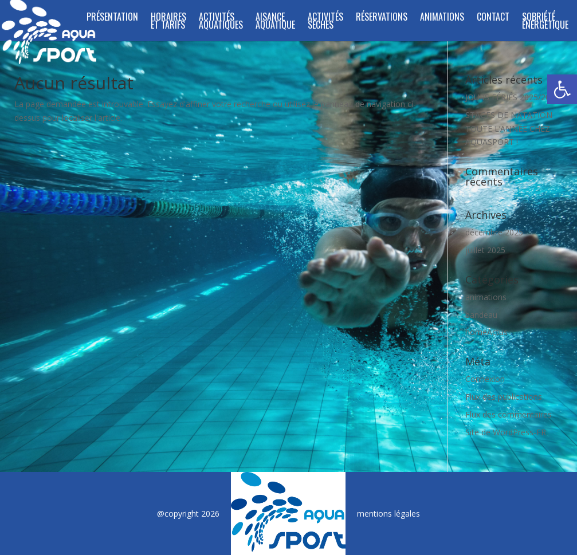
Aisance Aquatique (275, 22)
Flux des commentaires (508, 414)
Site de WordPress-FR (505, 432)
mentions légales (388, 513)
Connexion (485, 378)
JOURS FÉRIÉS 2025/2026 (512, 97)
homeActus (486, 331)
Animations (442, 18)
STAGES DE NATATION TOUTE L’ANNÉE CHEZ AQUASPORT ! (508, 128)
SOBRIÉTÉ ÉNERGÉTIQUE (545, 22)
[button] (562, 89)
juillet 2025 (485, 250)
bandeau (481, 314)
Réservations (381, 18)
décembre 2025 (494, 232)
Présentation (112, 18)
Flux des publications (503, 396)
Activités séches (325, 22)
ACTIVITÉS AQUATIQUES (221, 22)
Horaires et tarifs (168, 22)
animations (486, 297)
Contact (493, 18)
